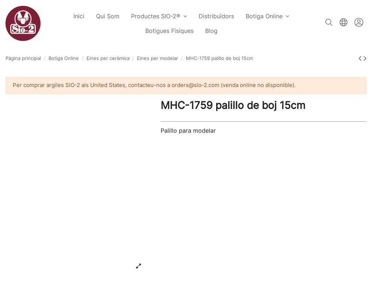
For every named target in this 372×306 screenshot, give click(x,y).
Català (343, 22)
